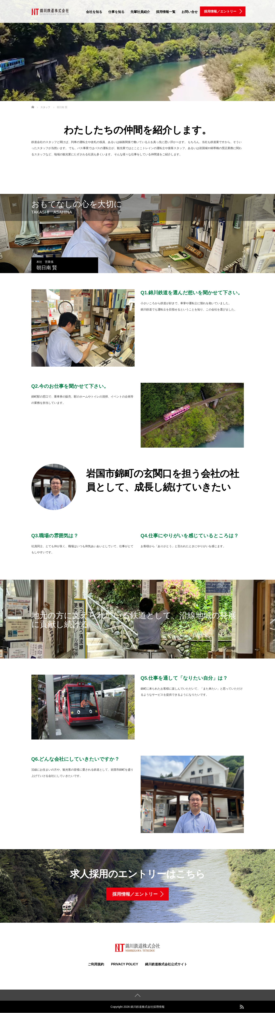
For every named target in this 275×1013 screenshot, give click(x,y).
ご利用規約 (96, 964)
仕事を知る (116, 12)
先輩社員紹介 (140, 12)
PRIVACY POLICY (124, 964)
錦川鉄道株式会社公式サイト (166, 964)
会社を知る (94, 12)
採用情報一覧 (165, 12)
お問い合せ (190, 12)
